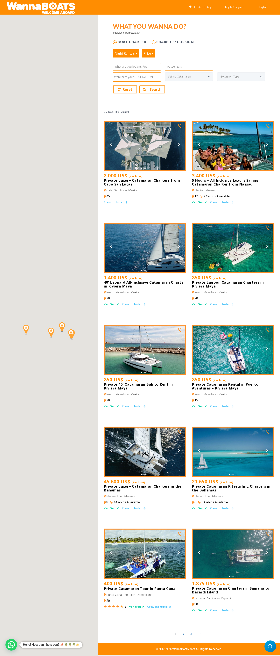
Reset (125, 89)
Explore (177, 7)
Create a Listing (200, 7)
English (262, 7)
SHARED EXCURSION (175, 42)
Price (148, 53)
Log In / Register (234, 7)
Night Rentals (126, 53)
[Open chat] (270, 646)
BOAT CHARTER (131, 42)
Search (152, 89)
